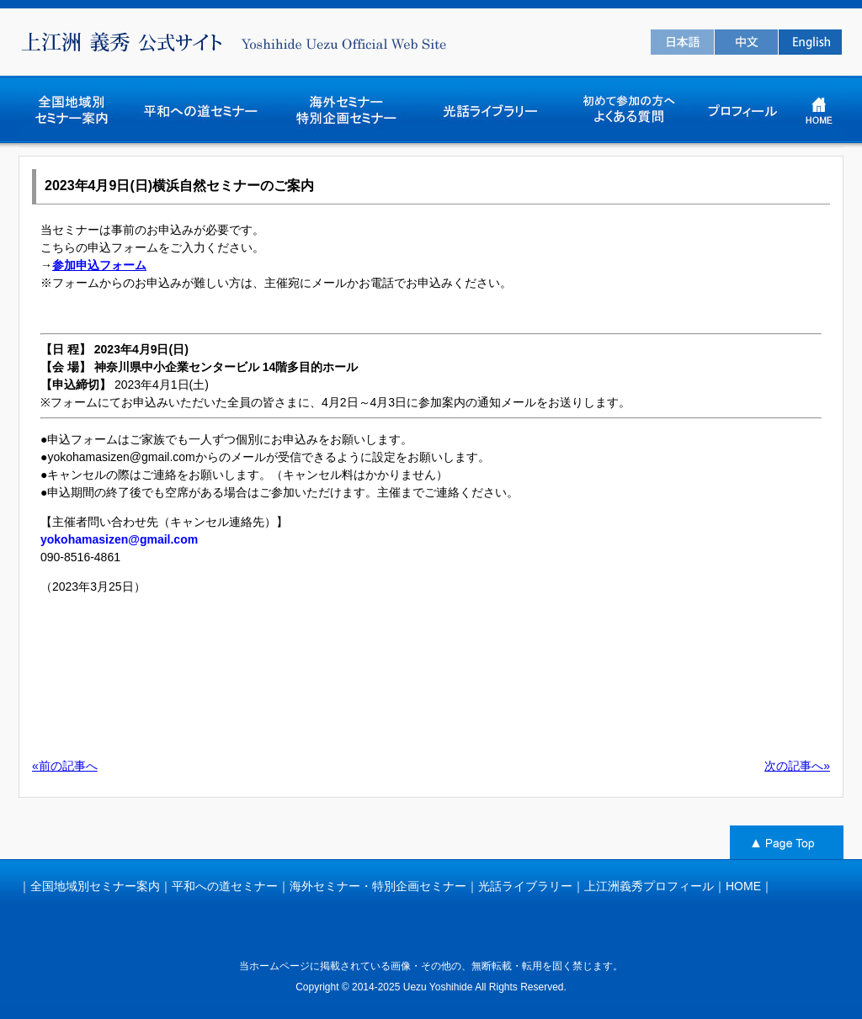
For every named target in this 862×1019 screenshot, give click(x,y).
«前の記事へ (65, 765)
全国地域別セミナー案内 (95, 886)
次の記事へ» (797, 765)
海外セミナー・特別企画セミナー (378, 886)
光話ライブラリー (525, 886)
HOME (743, 886)
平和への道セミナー (225, 886)
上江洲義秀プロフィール (649, 886)
